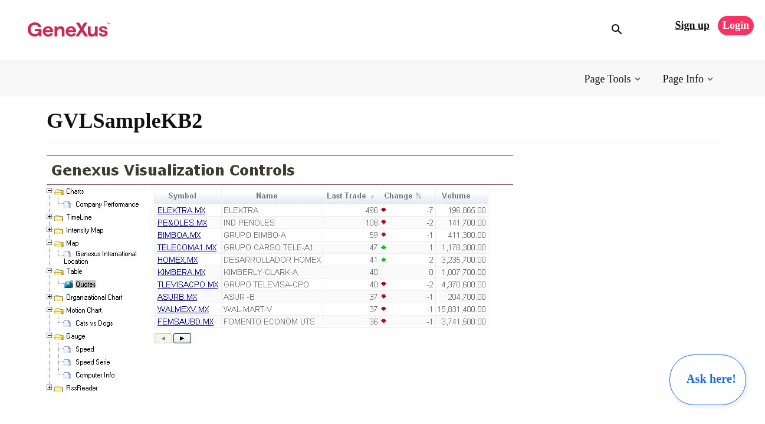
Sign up (692, 25)
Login (736, 25)
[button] (614, 79)
